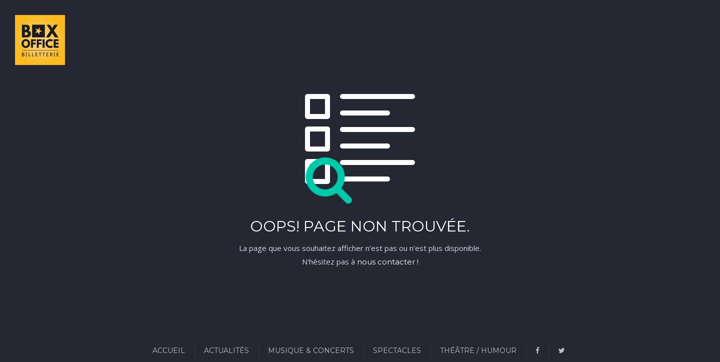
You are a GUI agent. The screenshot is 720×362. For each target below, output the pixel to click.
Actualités (226, 350)
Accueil (168, 350)
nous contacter (386, 261)
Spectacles (397, 350)
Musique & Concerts (311, 350)
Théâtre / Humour (478, 350)
